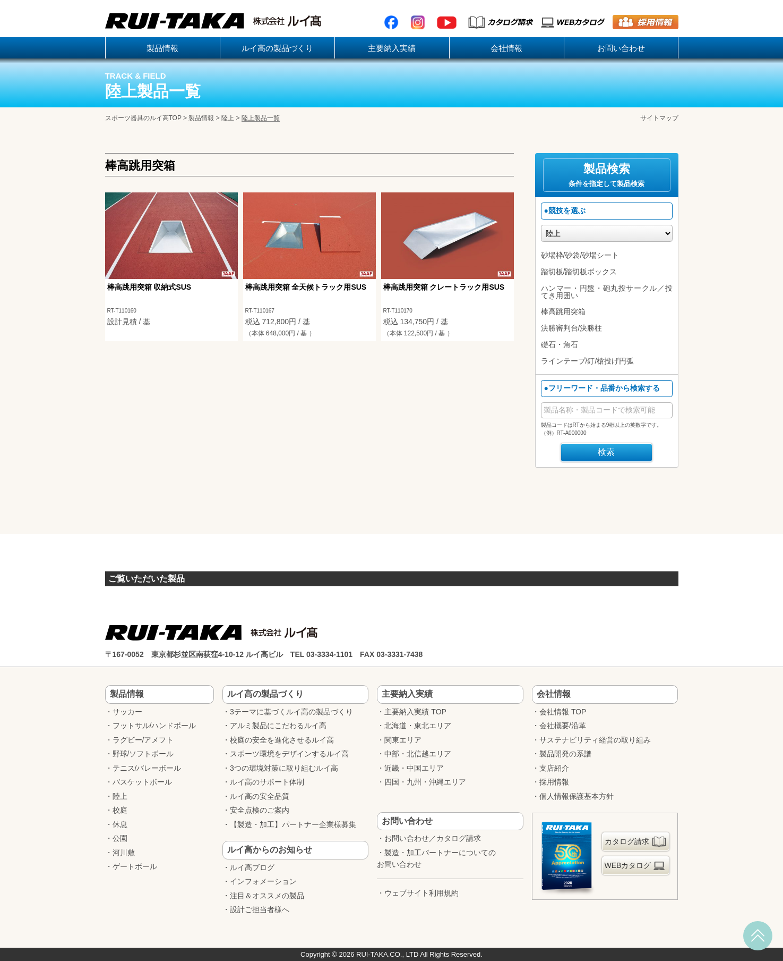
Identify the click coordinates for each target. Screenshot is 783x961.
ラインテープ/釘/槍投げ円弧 (587, 361)
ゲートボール (135, 866)
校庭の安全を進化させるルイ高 (282, 740)
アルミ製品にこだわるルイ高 (278, 725)
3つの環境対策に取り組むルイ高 (284, 768)
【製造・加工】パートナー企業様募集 (293, 824)
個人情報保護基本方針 (576, 796)
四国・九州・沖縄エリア (425, 782)
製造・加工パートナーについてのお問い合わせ (436, 858)
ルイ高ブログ (252, 867)
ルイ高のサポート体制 (267, 782)
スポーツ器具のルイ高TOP (143, 118)
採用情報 (554, 782)
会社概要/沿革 (562, 725)
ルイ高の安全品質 (259, 796)
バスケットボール (142, 782)
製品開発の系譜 (565, 753)
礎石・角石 (559, 344)
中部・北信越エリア (417, 753)
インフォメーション (263, 881)
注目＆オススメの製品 (267, 895)
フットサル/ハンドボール (154, 725)
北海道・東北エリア (417, 725)
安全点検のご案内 (259, 810)
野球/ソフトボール (143, 753)
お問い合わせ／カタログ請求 (432, 838)
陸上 (227, 118)
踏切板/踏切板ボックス (579, 271)
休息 (120, 824)
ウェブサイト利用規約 (421, 893)
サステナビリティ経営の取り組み (595, 740)
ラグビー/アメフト (143, 740)
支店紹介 (554, 768)
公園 (120, 838)
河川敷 (124, 852)
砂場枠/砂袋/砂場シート (580, 255)
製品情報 (201, 118)
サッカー (127, 711)
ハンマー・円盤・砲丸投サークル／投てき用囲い (607, 292)
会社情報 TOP (562, 711)
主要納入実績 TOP (415, 711)
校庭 (120, 810)
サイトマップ (659, 118)
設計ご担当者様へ (259, 909)
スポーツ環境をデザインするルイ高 (289, 753)
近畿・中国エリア (414, 768)
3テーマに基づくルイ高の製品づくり (291, 711)
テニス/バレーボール (147, 768)
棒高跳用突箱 (563, 311)
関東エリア (402, 740)
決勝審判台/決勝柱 (572, 328)
